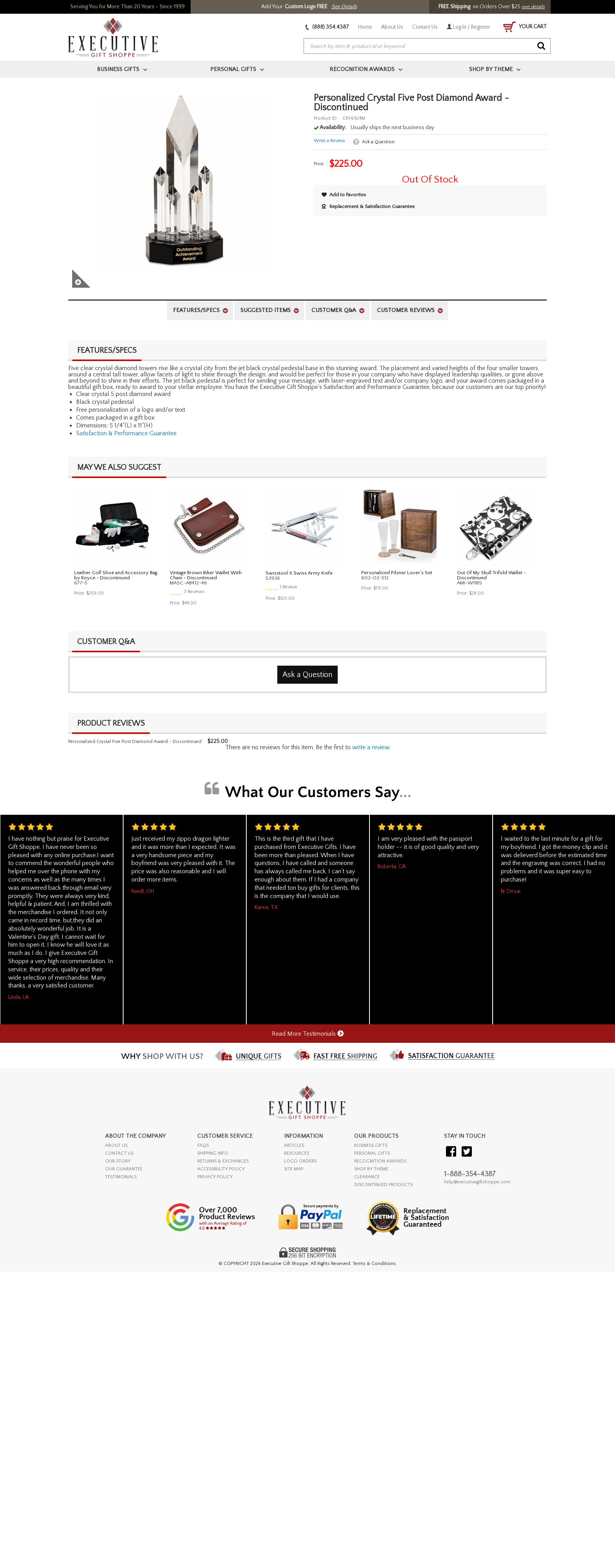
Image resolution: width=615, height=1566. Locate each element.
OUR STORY (118, 1161)
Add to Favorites (344, 194)
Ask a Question (378, 141)
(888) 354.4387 (327, 27)
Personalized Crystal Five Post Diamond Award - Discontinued (135, 741)
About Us (392, 27)
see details (533, 6)
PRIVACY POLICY (215, 1176)
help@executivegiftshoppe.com (477, 1182)
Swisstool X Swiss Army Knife (299, 573)
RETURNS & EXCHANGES (223, 1161)
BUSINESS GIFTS (370, 1145)
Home (365, 27)
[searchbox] (427, 46)
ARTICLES (294, 1145)
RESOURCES (296, 1153)
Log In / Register (468, 27)
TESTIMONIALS (120, 1176)
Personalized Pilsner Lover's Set (396, 572)
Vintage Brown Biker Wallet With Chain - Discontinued (206, 575)
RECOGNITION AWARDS (380, 1161)
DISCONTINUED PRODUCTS (383, 1184)
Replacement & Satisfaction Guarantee (368, 206)
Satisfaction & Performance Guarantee (126, 433)
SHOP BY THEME (371, 1169)
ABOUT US (116, 1145)
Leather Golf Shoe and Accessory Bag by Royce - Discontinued (115, 575)
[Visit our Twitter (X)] (467, 1152)
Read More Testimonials (308, 1033)
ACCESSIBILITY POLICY (221, 1169)
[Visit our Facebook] (451, 1152)
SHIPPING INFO (212, 1153)
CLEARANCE (367, 1176)
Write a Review (329, 140)
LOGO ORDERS (300, 1161)
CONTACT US (119, 1153)
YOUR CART (525, 27)
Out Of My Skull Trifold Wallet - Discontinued (491, 575)
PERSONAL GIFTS (372, 1153)
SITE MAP (293, 1169)
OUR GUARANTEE (123, 1169)
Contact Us (425, 27)
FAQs (203, 1145)
